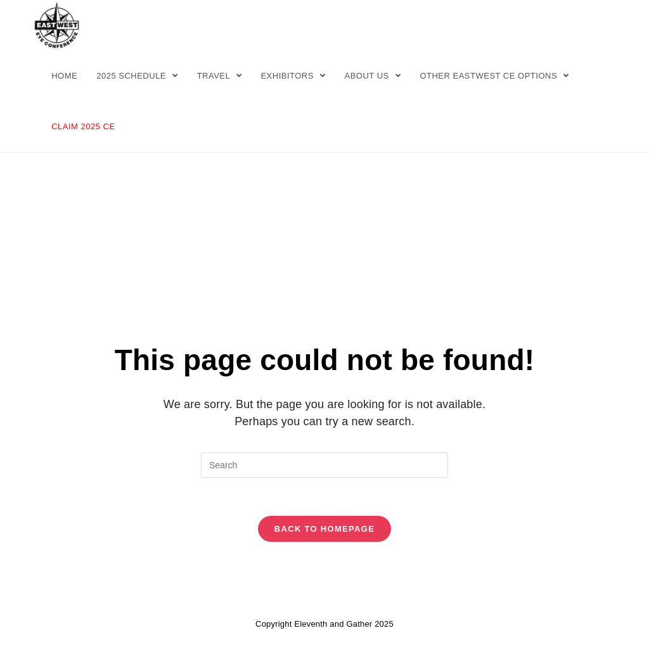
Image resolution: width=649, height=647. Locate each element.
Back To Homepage (324, 529)
